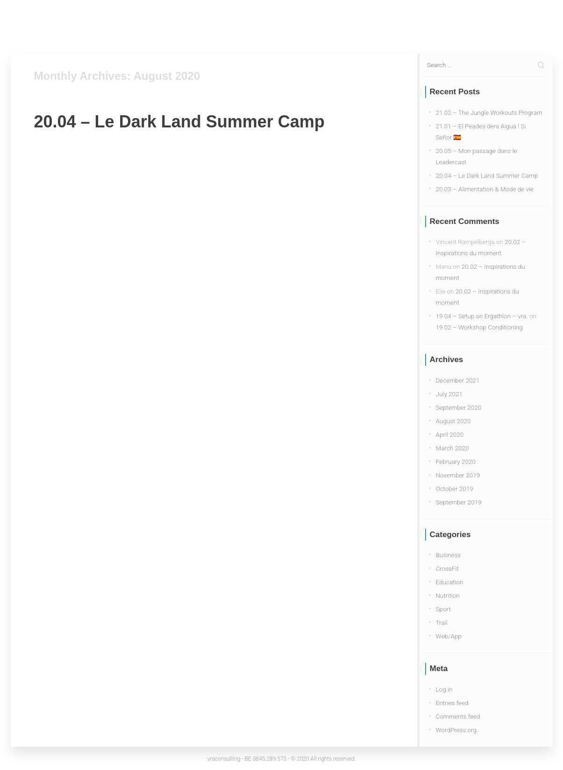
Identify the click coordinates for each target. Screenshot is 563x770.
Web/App (449, 636)
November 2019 (458, 475)
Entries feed (452, 703)
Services (447, 23)
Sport (443, 609)
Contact (540, 23)
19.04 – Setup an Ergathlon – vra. (482, 316)
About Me (494, 23)
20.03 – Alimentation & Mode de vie (485, 189)
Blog (408, 23)
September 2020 (459, 407)
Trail (442, 622)
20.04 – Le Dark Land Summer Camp (179, 121)
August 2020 (453, 421)
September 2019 (459, 502)
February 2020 (456, 461)
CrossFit (447, 568)
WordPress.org (456, 730)
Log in (444, 689)
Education (449, 582)
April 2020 (450, 434)
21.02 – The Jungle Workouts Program (489, 112)
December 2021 (458, 380)
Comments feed (458, 716)
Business (448, 555)
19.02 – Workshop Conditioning (479, 327)
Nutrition (448, 595)
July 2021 (449, 394)
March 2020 (452, 448)
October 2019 (454, 488)
